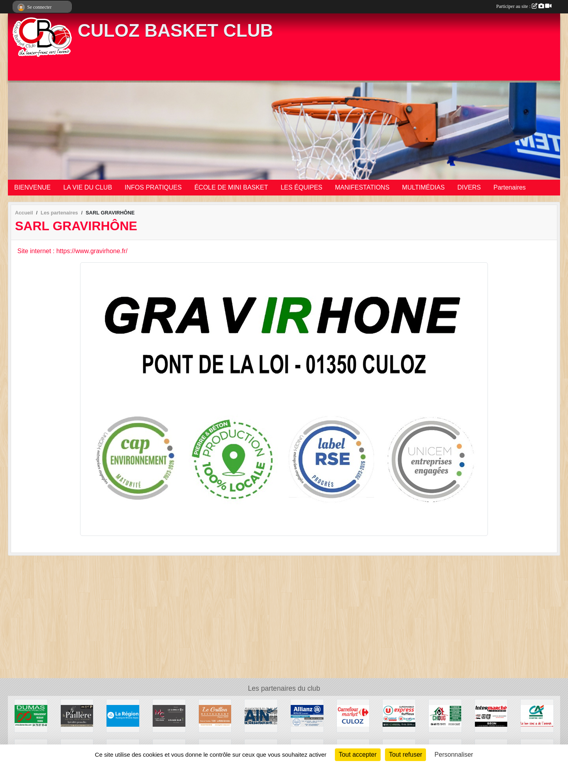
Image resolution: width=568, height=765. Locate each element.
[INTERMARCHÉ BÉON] (491, 715)
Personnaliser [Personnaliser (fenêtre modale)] (454, 754)
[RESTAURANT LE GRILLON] (215, 715)
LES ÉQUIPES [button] (301, 187)
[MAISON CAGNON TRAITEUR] (169, 715)
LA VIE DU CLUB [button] (87, 187)
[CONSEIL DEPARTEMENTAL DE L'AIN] (261, 715)
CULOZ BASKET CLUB (175, 31)
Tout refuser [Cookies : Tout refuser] (405, 754)
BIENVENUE (32, 187)
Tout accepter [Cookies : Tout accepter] (358, 754)
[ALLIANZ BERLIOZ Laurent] (307, 715)
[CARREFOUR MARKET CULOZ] (353, 715)
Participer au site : (523, 6)
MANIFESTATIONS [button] (362, 187)
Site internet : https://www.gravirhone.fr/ (72, 251)
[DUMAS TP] (31, 715)
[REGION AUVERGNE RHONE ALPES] (123, 715)
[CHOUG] (445, 715)
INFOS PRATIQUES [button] (153, 187)
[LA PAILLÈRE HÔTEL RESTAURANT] (77, 715)
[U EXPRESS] (399, 715)
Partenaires (509, 187)
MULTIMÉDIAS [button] (423, 187)
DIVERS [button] (469, 187)
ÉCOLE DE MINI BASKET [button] (231, 187)
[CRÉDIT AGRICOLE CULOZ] (537, 715)
